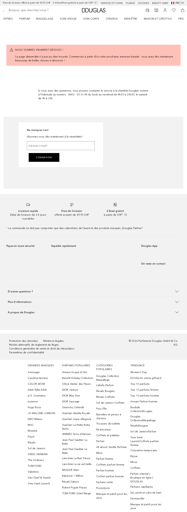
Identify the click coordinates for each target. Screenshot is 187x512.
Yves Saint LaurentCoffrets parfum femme (144, 441)
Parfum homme (105, 470)
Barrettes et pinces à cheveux (108, 416)
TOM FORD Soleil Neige (76, 493)
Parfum (24, 18)
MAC (31, 425)
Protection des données (23, 340)
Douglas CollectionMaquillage (143, 418)
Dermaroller (137, 498)
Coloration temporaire (143, 450)
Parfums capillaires (141, 486)
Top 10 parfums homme (144, 395)
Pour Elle (101, 408)
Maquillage (44, 18)
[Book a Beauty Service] (147, 10)
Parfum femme (104, 458)
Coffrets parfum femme (110, 464)
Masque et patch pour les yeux (111, 495)
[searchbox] (35, 10)
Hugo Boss (34, 407)
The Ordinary (36, 460)
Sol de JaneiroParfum (143, 431)
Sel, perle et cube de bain (145, 492)
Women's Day (138, 372)
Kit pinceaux (103, 429)
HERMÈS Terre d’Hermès (76, 434)
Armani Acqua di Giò (74, 372)
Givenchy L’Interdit (73, 407)
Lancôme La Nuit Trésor (76, 458)
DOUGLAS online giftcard (145, 378)
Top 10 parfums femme (144, 389)
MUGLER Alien (70, 470)
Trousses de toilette (108, 423)
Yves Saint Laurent (39, 483)
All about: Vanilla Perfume (111, 447)
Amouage (33, 372)
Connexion (44, 157)
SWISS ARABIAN (37, 454)
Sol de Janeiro (36, 448)
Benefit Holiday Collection (77, 378)
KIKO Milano (35, 419)
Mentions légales (53, 340)
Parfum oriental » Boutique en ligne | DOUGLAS (141, 477)
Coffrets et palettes (108, 435)
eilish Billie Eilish (37, 389)
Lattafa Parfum (105, 385)
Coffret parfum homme (110, 476)
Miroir (133, 462)
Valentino (33, 471)
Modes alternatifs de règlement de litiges (34, 344)
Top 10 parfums (140, 384)
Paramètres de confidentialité (26, 352)
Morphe (32, 430)
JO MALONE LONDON (41, 413)
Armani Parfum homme (143, 401)
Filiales (130, 3)
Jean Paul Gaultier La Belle (74, 441)
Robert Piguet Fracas (74, 487)
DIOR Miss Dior (71, 395)
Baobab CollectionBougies (141, 409)
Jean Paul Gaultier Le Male (74, 451)
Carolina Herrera (38, 378)
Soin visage (68, 18)
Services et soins (112, 3)
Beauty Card (160, 3)
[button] (93, 291)
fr (175, 2)
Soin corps (91, 18)
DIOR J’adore (70, 389)
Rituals (31, 442)
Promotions (103, 488)
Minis (99, 453)
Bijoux (134, 456)
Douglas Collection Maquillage (107, 378)
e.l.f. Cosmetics (37, 395)
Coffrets (135, 468)
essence (33, 401)
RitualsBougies (139, 425)
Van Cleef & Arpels (39, 477)
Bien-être (130, 18)
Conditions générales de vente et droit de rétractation (41, 348)
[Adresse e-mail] (61, 145)
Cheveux (112, 18)
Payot (31, 436)
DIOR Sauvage (70, 401)
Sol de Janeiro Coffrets (110, 402)
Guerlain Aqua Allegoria (76, 419)
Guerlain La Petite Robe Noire (76, 426)
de (182, 3)
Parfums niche (104, 482)
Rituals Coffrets (105, 397)
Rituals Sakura (70, 481)
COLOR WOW (36, 384)
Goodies (143, 3)
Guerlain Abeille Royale (76, 413)
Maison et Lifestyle (158, 18)
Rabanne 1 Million (72, 475)
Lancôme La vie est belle (77, 464)
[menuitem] (10, 18)
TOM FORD (34, 466)
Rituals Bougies (105, 391)
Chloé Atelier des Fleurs (76, 384)
